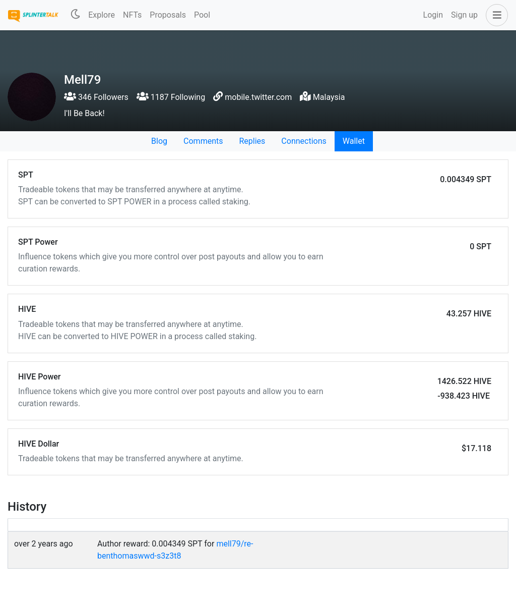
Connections (303, 141)
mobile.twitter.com (258, 97)
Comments (203, 141)
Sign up (464, 15)
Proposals (168, 15)
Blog (159, 141)
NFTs (132, 15)
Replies (252, 141)
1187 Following (171, 97)
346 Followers (96, 97)
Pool (202, 15)
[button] (495, 15)
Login (433, 15)
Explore (101, 15)
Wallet (354, 141)
